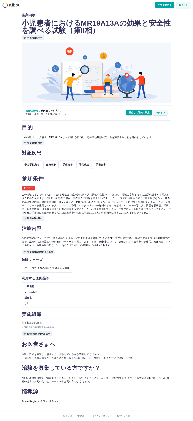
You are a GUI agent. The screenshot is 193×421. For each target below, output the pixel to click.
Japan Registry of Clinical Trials (40, 401)
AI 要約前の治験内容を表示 (38, 252)
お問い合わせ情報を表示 (37, 334)
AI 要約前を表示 (33, 37)
